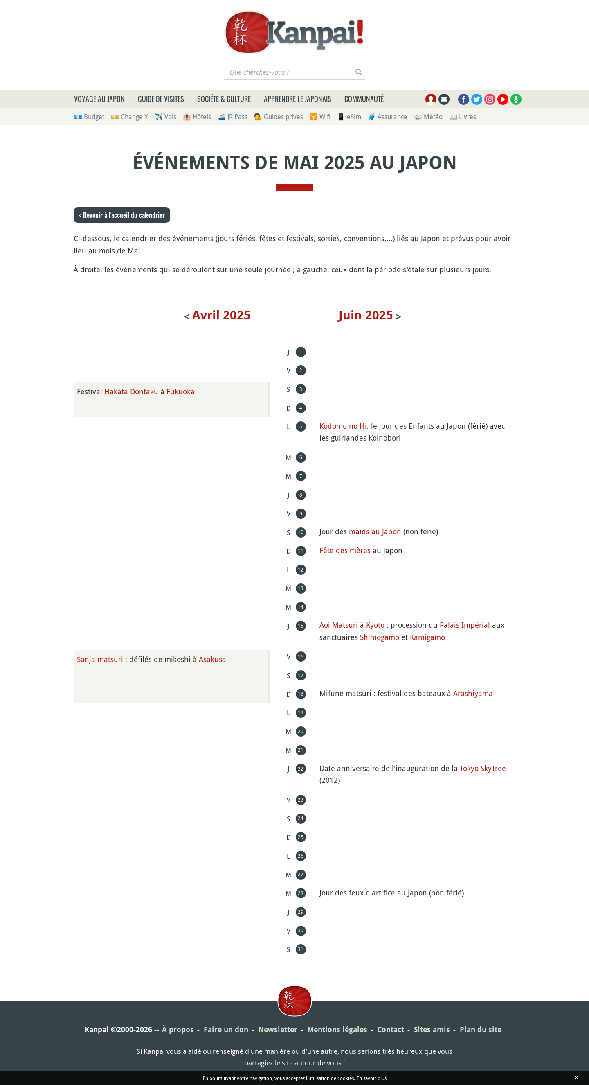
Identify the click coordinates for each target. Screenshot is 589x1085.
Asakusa (212, 659)
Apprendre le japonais (297, 98)
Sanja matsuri (100, 659)
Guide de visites (161, 98)
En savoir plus (372, 1078)
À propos (178, 1029)
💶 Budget (89, 116)
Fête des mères (345, 550)
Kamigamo (427, 637)
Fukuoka (180, 391)
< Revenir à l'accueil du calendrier (122, 215)
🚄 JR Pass (232, 116)
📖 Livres (462, 116)
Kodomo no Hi (343, 426)
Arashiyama (473, 693)
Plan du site (480, 1029)
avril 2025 (221, 315)
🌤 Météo (428, 116)
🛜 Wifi (320, 116)
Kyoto (375, 625)
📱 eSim (349, 116)
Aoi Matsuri (338, 625)
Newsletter (277, 1029)
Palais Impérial (465, 625)
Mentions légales (337, 1029)
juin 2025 (366, 315)
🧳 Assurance (387, 116)
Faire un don (226, 1029)
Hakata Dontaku (131, 391)
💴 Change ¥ (129, 116)
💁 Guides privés (278, 116)
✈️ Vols (165, 116)
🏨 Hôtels (197, 116)
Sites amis (432, 1029)
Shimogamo (379, 637)
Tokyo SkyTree (483, 768)
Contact (390, 1029)
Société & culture (224, 98)
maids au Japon (375, 531)
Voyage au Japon (99, 98)
